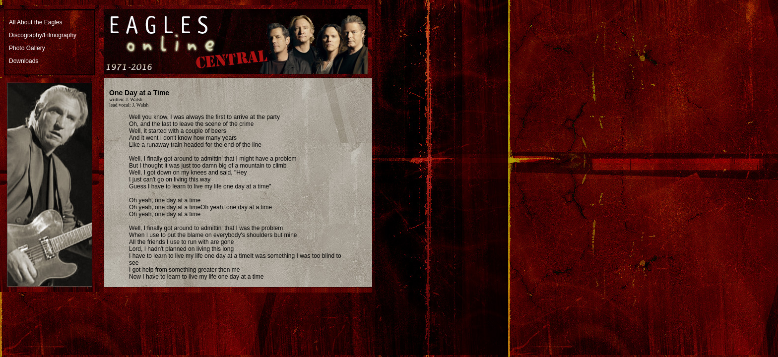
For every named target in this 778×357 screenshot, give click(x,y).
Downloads (23, 61)
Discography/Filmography (42, 35)
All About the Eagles (35, 22)
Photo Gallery (27, 48)
